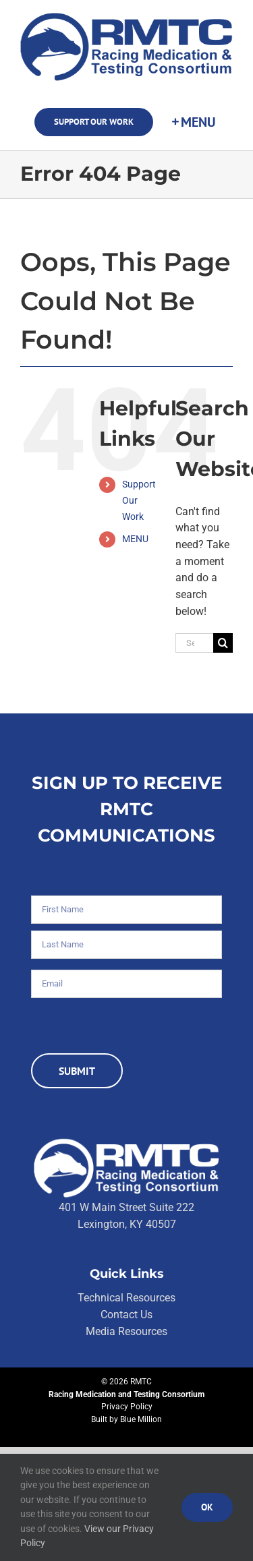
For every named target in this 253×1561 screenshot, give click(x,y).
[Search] (223, 643)
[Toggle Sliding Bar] (193, 122)
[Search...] (194, 643)
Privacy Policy (126, 1406)
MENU (135, 538)
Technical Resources (126, 1297)
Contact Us (126, 1314)
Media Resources (126, 1331)
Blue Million (141, 1419)
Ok (207, 1507)
